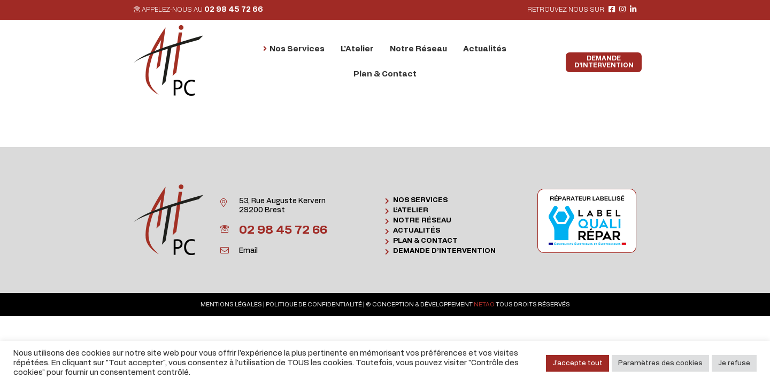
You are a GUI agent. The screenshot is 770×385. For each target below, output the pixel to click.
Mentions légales (231, 304)
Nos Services (420, 200)
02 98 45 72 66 (233, 9)
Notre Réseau (422, 220)
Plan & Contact (425, 240)
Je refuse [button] (734, 363)
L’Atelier (410, 210)
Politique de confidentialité (314, 304)
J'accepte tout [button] (577, 363)
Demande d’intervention (444, 251)
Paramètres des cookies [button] (660, 363)
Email (248, 251)
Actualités (416, 230)
